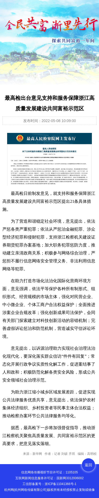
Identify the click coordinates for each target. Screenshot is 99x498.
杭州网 (9, 490)
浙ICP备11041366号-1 (60, 484)
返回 (88, 465)
